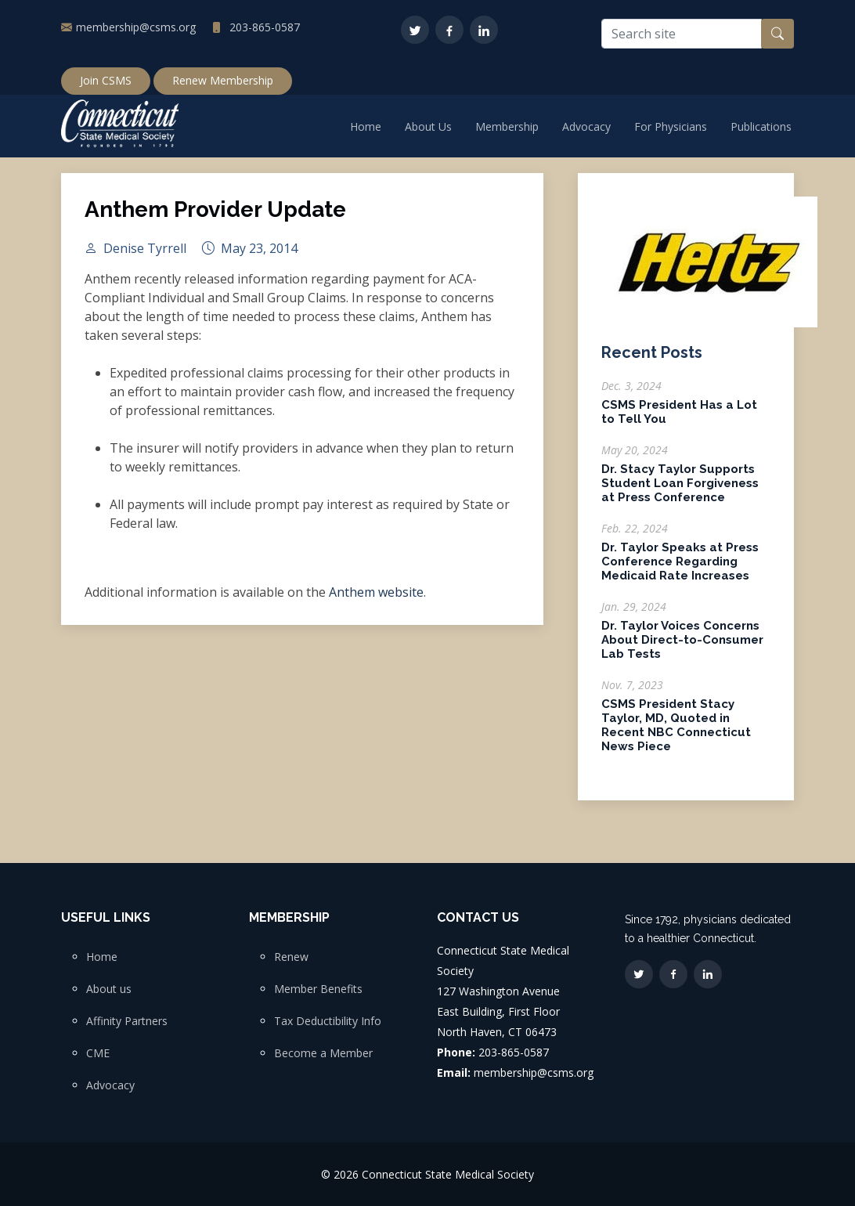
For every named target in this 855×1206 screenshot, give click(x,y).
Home (365, 126)
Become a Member (323, 1053)
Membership (507, 126)
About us (109, 989)
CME (98, 1053)
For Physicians (670, 126)
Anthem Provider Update (215, 217)
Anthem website (376, 599)
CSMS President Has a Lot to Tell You (679, 420)
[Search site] (681, 34)
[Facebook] (449, 30)
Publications (761, 126)
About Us (428, 126)
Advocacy (586, 126)
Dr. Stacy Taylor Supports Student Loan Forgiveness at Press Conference (680, 491)
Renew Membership (222, 80)
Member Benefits (318, 989)
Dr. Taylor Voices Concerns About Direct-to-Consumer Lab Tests (682, 647)
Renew (291, 956)
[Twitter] (415, 30)
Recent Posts (651, 360)
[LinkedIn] (484, 30)
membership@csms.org (136, 27)
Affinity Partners (127, 1021)
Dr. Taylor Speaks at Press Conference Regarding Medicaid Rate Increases (680, 569)
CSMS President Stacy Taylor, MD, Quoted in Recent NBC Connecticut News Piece (676, 733)
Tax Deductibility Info (327, 1021)
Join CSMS (106, 80)
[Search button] (777, 34)
